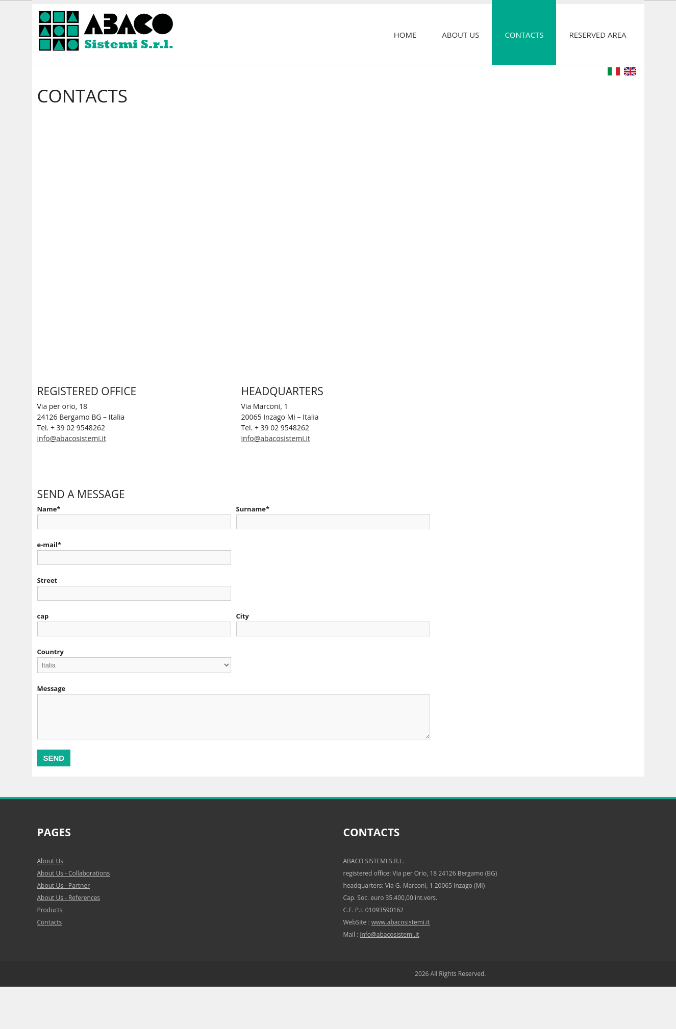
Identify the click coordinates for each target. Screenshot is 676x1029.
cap (43, 616)
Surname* (253, 508)
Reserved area (597, 35)
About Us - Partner (63, 885)
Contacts (524, 35)
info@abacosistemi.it (71, 438)
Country (50, 651)
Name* (49, 508)
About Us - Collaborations (73, 873)
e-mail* (49, 544)
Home (405, 35)
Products (50, 910)
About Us (460, 35)
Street (47, 580)
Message (51, 688)
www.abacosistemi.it (400, 922)
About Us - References (69, 897)
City (242, 616)
